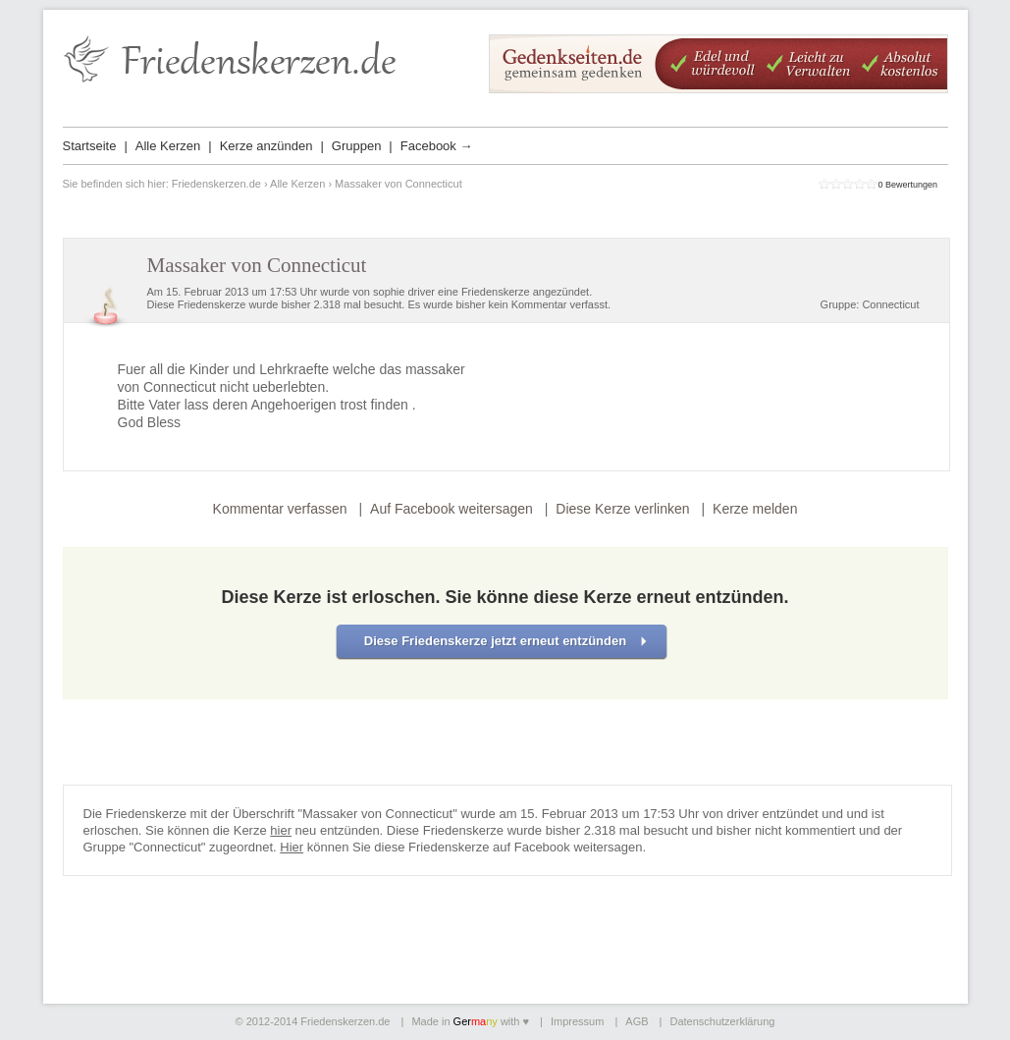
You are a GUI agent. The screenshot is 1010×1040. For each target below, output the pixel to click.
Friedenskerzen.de (216, 184)
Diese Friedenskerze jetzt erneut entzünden (495, 640)
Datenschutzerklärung (721, 1021)
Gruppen (357, 145)
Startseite (90, 145)
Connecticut (890, 304)
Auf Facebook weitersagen (451, 509)
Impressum (577, 1021)
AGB (636, 1021)
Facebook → (436, 145)
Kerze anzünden (266, 145)
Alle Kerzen (167, 145)
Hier (291, 847)
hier (281, 830)
